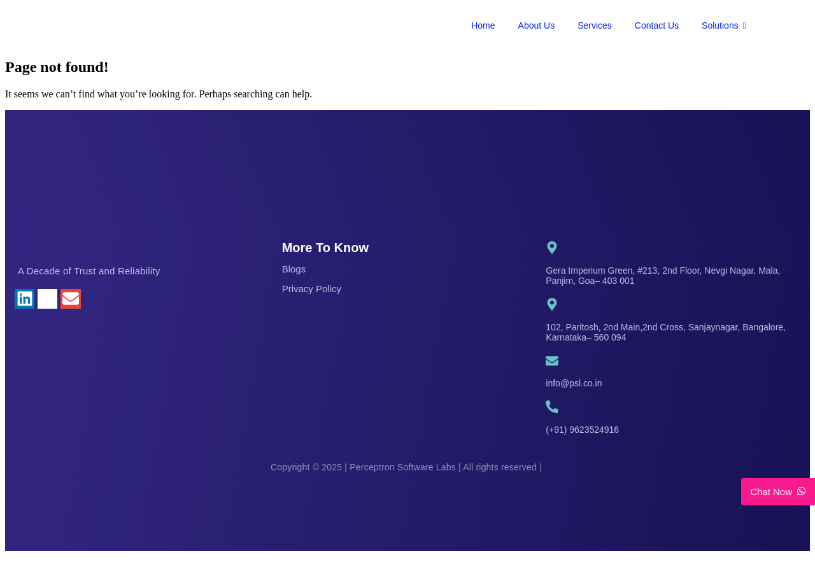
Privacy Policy (311, 288)
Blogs (294, 268)
